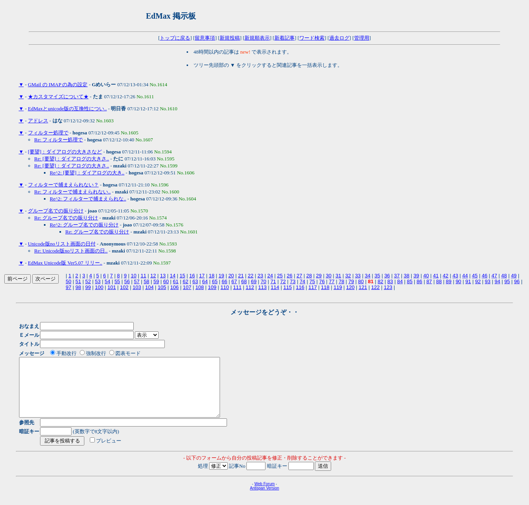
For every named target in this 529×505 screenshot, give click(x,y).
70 (263, 281)
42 (445, 276)
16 (192, 276)
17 (201, 276)
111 (237, 287)
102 (124, 287)
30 (328, 276)
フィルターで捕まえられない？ (63, 185)
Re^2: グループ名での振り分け (84, 225)
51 (78, 281)
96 (517, 281)
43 (455, 276)
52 (88, 281)
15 (182, 276)
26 (289, 276)
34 (367, 276)
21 (240, 276)
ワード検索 (312, 38)
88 (439, 281)
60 (166, 281)
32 (348, 276)
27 (299, 276)
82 (380, 281)
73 (292, 281)
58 (146, 281)
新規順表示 (257, 38)
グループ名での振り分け (56, 211)
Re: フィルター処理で (58, 140)
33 (357, 276)
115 (287, 287)
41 (435, 276)
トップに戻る (175, 38)
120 (350, 287)
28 (309, 276)
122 (375, 287)
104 (149, 287)
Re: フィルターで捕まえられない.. (72, 192)
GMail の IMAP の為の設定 (58, 84)
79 (351, 281)
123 (388, 287)
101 (112, 287)
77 (331, 281)
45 (474, 276)
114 (275, 287)
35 (377, 276)
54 (107, 281)
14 (172, 276)
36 (387, 276)
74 (302, 281)
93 (487, 281)
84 (400, 281)
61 (175, 281)
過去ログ (339, 38)
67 (234, 281)
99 (88, 287)
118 (325, 287)
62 (185, 281)
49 (514, 276)
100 (99, 287)
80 (360, 281)
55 (117, 281)
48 (504, 276)
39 (416, 276)
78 (341, 281)
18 (211, 276)
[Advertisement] (292, 16)
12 (153, 276)
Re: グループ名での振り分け (66, 218)
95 (507, 281)
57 (137, 281)
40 (426, 276)
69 (253, 281)
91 (468, 281)
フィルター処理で (48, 133)
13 (163, 276)
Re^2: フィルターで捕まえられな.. (88, 199)
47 (494, 276)
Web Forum (264, 495)
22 (250, 276)
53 (97, 281)
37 (397, 276)
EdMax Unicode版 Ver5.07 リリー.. (65, 263)
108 (200, 287)
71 (273, 281)
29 (318, 276)
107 (187, 287)
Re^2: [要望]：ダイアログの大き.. (87, 173)
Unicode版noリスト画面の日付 (62, 244)
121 (363, 287)
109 (212, 287)
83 (390, 281)
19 (221, 276)
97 (68, 287)
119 (337, 287)
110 (224, 287)
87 (429, 281)
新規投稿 (230, 38)
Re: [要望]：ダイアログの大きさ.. (71, 159)
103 (137, 287)
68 (243, 281)
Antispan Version (264, 500)
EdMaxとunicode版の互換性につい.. (67, 108)
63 (195, 281)
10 (133, 276)
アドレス (38, 121)
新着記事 (284, 38)
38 (406, 276)
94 (497, 281)
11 (143, 276)
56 (126, 281)
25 (280, 276)
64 (205, 281)
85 (409, 281)
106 (174, 287)
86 (419, 281)
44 (465, 276)
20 (231, 276)
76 (322, 281)
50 (68, 281)
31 (338, 276)
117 (313, 287)
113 (262, 287)
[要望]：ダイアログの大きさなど (65, 152)
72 (283, 281)
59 (156, 281)
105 (162, 287)
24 (270, 276)
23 (260, 276)
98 (78, 287)
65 (214, 281)
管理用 (361, 38)
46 (484, 276)
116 (300, 287)
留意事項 (205, 38)
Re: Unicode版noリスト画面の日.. (71, 251)
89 (448, 281)
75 (312, 281)
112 (250, 287)
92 (477, 281)
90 (458, 281)
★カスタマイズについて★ (58, 96)
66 (224, 281)
